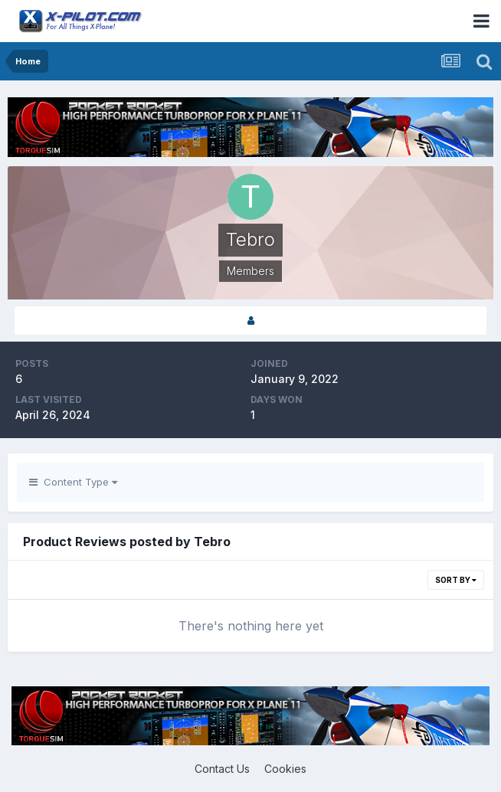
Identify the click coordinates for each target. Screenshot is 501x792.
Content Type (73, 482)
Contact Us (222, 768)
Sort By (455, 579)
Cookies (285, 768)
